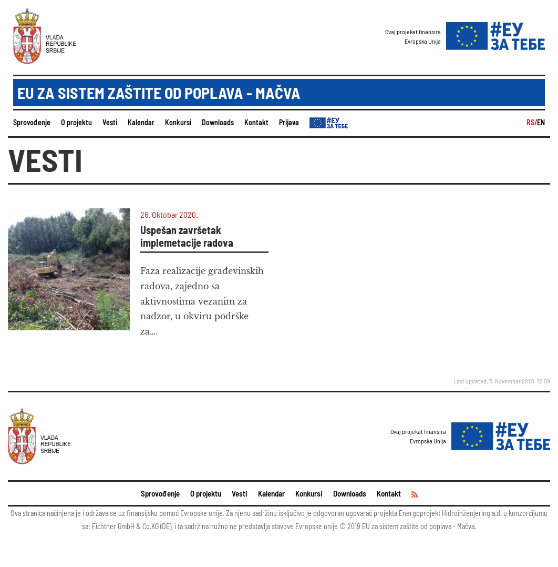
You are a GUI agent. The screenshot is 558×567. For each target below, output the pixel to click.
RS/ (531, 122)
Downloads (218, 122)
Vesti (109, 122)
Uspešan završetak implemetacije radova (186, 236)
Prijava (289, 122)
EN (541, 122)
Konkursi (178, 122)
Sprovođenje (31, 122)
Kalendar (141, 122)
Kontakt (256, 122)
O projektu (76, 122)
